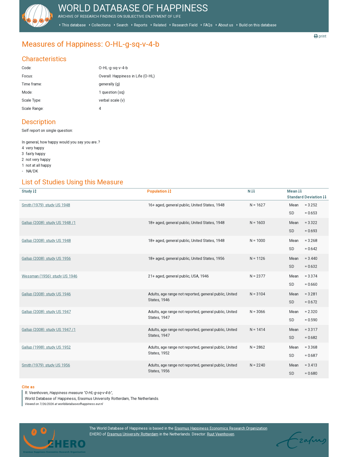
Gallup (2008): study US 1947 (46, 311)
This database (74, 25)
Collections (101, 25)
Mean (294, 191)
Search (122, 25)
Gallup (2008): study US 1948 (46, 240)
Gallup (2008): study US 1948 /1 (49, 222)
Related (159, 25)
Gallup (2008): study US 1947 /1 (49, 329)
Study (29, 191)
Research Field (184, 25)
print (320, 36)
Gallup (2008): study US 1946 (46, 294)
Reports (140, 25)
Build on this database (257, 25)
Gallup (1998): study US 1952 (46, 347)
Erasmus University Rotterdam (132, 434)
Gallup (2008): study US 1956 (46, 258)
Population (159, 191)
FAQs (207, 25)
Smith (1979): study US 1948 (46, 205)
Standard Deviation (306, 197)
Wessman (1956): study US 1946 (49, 276)
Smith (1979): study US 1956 (46, 365)
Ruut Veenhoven (220, 434)
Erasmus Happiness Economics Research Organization (220, 428)
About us (225, 25)
